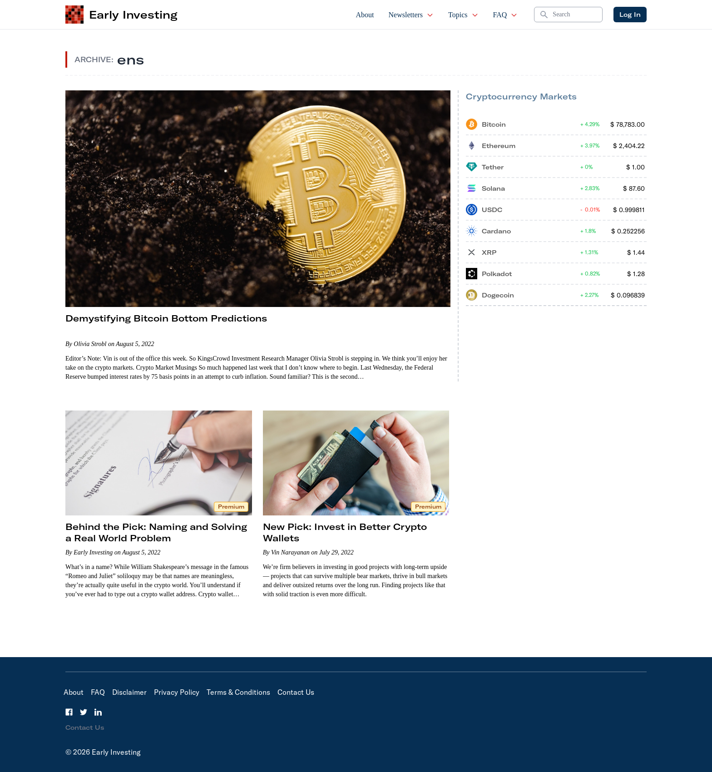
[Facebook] (69, 712)
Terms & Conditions (238, 692)
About (365, 15)
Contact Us (295, 692)
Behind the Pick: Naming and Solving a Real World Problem (156, 532)
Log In (630, 14)
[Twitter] (83, 712)
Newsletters (411, 15)
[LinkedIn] (98, 712)
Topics (463, 15)
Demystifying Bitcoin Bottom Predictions (166, 318)
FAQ (505, 15)
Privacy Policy (176, 692)
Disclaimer (129, 692)
